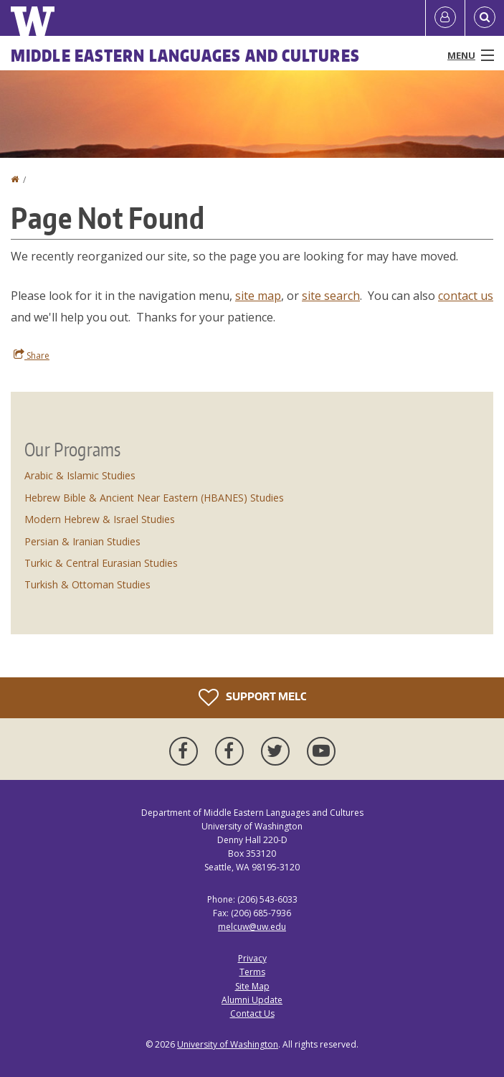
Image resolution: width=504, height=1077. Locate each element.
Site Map (252, 986)
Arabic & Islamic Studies (79, 475)
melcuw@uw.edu (252, 927)
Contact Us (252, 1013)
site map (258, 296)
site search (331, 296)
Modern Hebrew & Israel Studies (99, 519)
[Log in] (445, 18)
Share (31, 355)
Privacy (252, 958)
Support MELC (252, 697)
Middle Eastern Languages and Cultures (185, 55)
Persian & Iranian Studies (82, 541)
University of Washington (227, 1044)
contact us (465, 296)
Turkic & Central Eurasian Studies (101, 563)
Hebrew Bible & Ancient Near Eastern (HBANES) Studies (154, 497)
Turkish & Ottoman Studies (87, 584)
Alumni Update (252, 1000)
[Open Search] (484, 18)
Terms (252, 972)
